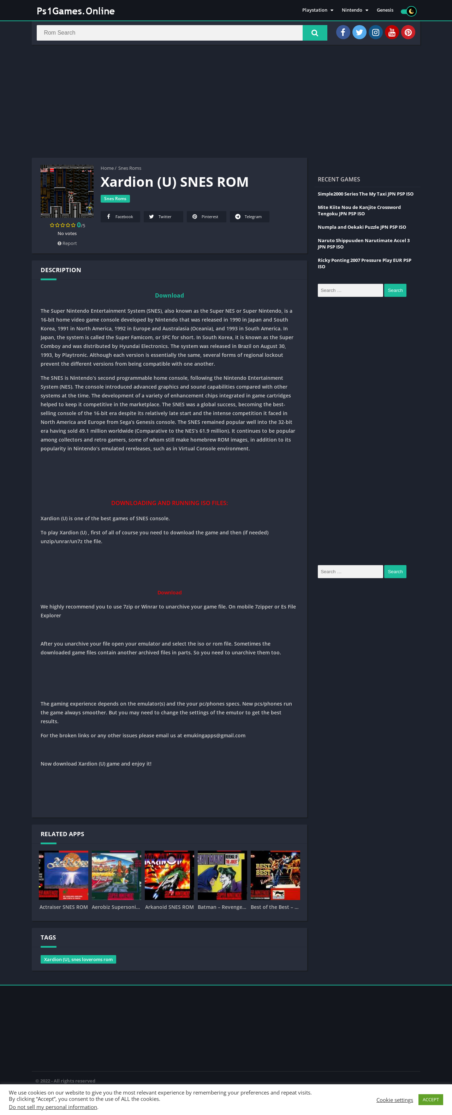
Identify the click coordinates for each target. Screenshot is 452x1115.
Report (67, 245)
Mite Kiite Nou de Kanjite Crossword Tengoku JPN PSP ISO (359, 212)
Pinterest (204, 219)
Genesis (385, 10)
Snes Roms (129, 170)
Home (107, 170)
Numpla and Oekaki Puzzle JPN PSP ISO (362, 229)
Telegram (248, 219)
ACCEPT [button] (431, 1099)
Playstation (314, 10)
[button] (311, 34)
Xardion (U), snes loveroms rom (78, 962)
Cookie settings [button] (394, 1100)
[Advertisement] (226, 103)
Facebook (119, 219)
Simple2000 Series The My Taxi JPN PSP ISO (366, 196)
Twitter (160, 219)
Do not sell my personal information (53, 1106)
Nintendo (352, 10)
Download (169, 298)
